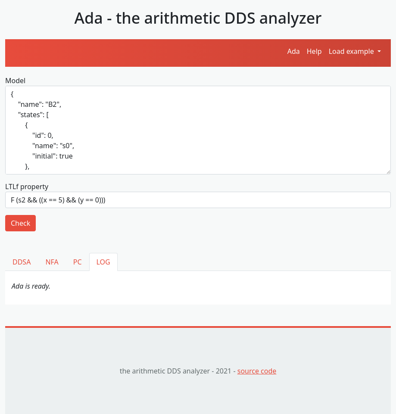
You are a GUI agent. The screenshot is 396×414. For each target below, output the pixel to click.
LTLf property (26, 186)
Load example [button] (352, 51)
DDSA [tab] (21, 262)
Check (20, 223)
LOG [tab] (103, 262)
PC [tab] (77, 262)
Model (15, 80)
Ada (293, 51)
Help (314, 51)
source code (257, 371)
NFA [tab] (51, 262)
